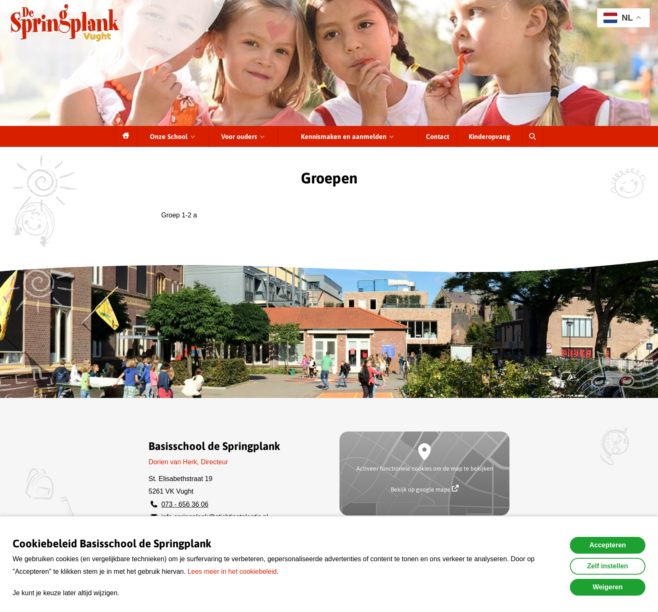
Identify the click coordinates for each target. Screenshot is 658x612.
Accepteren (607, 545)
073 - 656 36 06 (184, 504)
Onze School (173, 136)
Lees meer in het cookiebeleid (232, 571)
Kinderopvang (489, 136)
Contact (437, 136)
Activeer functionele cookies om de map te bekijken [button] (424, 468)
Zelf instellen (607, 566)
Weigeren (608, 587)
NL (618, 18)
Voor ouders (243, 136)
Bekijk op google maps (425, 489)
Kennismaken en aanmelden (348, 136)
